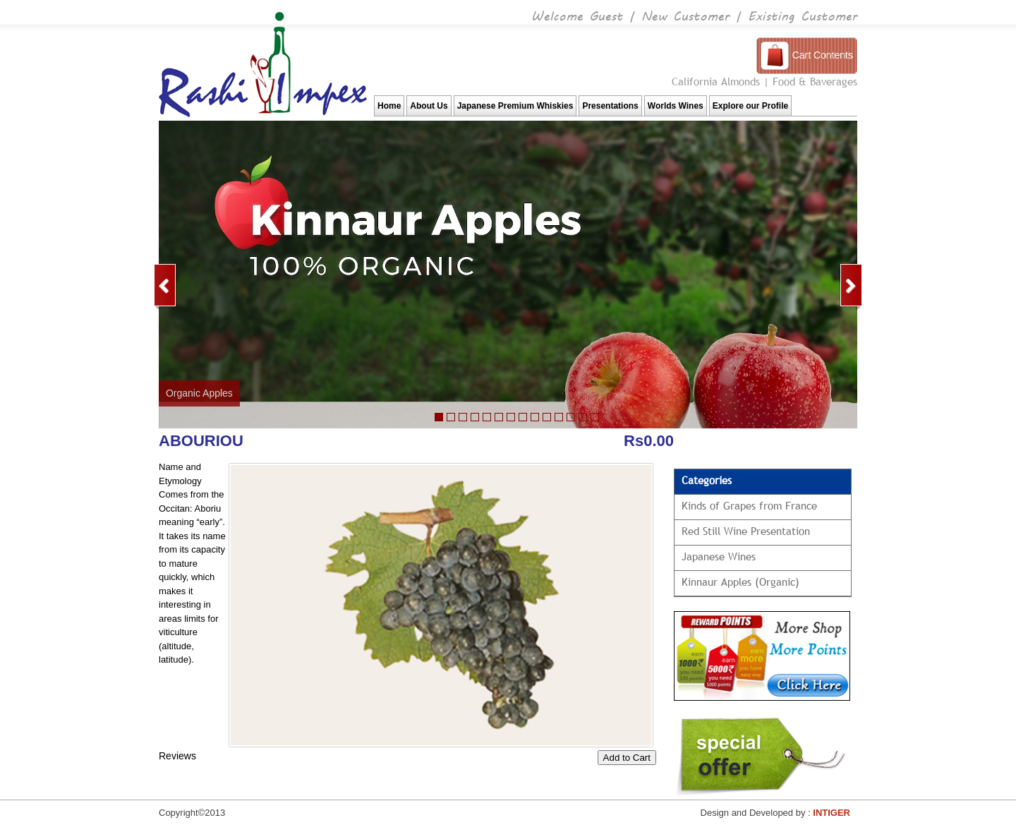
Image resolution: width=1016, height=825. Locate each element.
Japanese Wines (719, 556)
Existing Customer (802, 15)
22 (463, 417)
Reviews (177, 755)
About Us (428, 106)
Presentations (610, 106)
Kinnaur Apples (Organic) (740, 581)
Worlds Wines (675, 106)
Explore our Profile (750, 106)
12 (571, 417)
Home (389, 106)
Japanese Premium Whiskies (515, 106)
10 (523, 417)
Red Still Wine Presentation (746, 531)
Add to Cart (627, 757)
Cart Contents (822, 55)
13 (583, 417)
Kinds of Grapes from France (749, 505)
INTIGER (831, 812)
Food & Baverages (815, 81)
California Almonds (716, 81)
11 (535, 417)
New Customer (685, 15)
